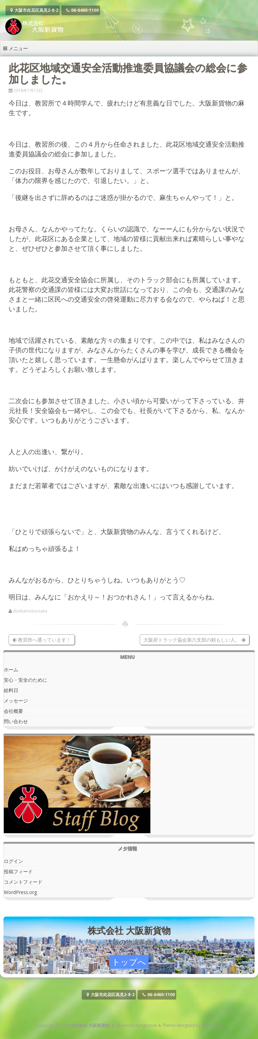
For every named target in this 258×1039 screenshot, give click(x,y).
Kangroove (146, 1025)
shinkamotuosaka (30, 611)
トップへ (129, 961)
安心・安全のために (25, 680)
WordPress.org (20, 892)
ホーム (11, 669)
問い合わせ (16, 721)
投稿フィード (18, 871)
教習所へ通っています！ (41, 639)
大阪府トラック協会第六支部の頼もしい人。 (194, 639)
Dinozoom (212, 1025)
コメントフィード (23, 882)
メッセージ (16, 700)
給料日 (11, 690)
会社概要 (13, 711)
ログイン (13, 861)
